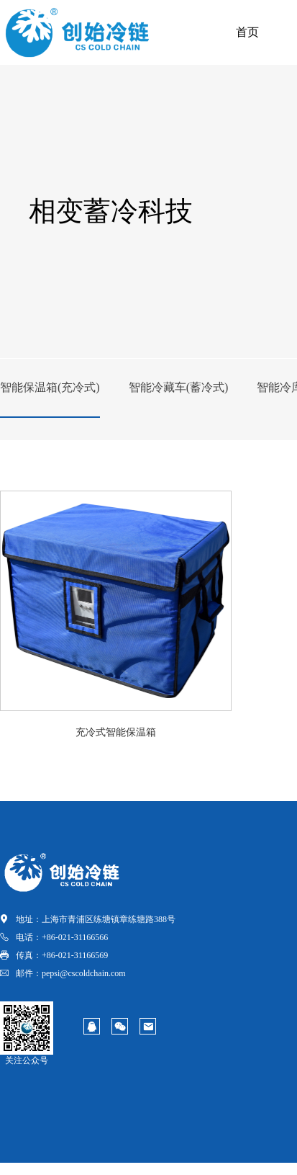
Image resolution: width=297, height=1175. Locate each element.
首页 (247, 32)
